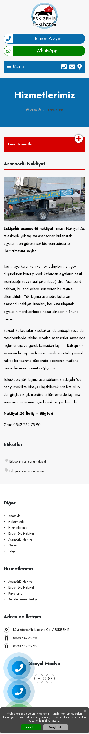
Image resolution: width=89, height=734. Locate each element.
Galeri (10, 545)
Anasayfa (33, 110)
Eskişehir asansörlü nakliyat (25, 461)
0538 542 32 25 (20, 638)
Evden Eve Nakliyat (19, 534)
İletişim (11, 551)
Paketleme (13, 593)
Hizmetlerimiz (15, 528)
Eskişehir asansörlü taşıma (25, 470)
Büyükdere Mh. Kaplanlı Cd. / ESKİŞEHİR (36, 630)
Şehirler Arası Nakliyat (21, 599)
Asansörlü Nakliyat (18, 539)
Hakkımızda (14, 522)
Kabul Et (31, 727)
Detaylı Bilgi (55, 727)
